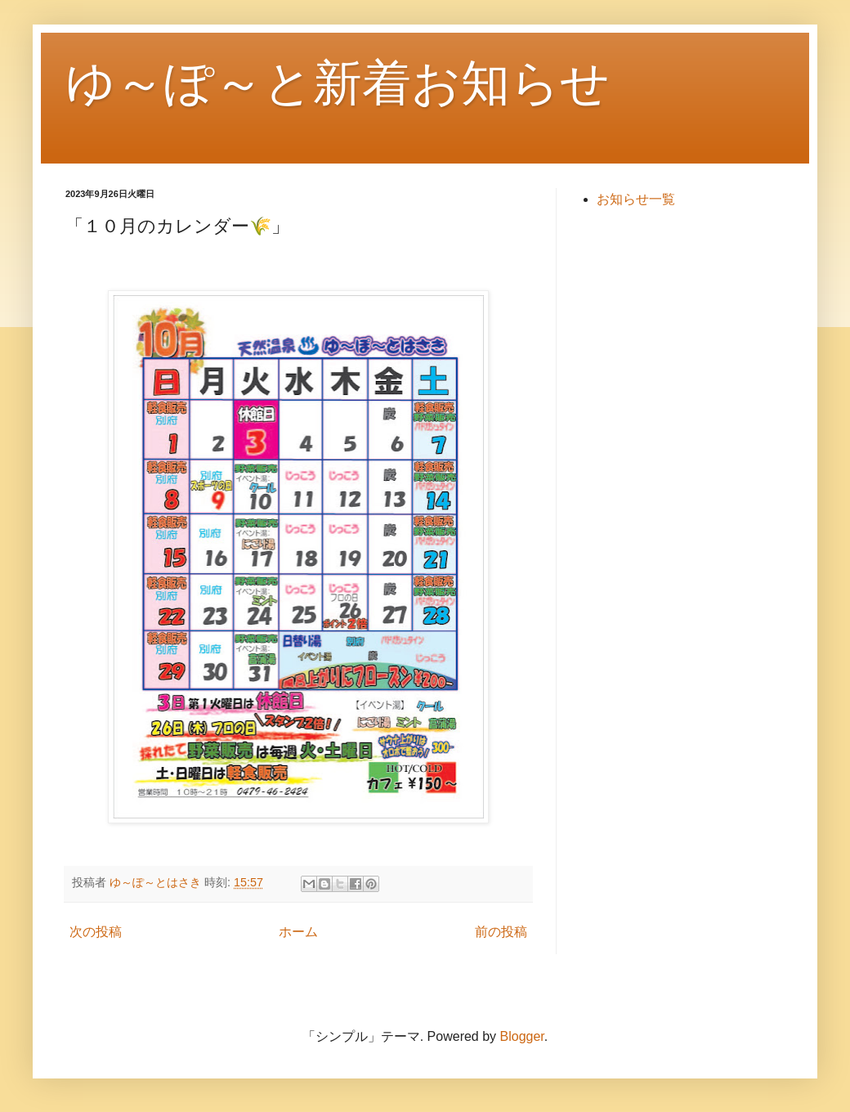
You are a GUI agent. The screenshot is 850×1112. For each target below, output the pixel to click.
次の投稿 (95, 932)
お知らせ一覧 (636, 199)
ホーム (298, 932)
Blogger (522, 1036)
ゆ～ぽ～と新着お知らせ (337, 83)
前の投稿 (501, 932)
